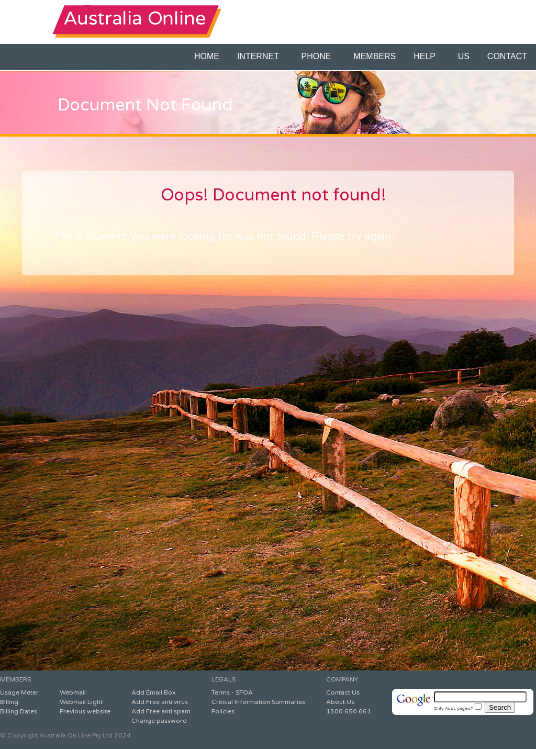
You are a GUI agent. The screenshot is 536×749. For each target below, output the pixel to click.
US (464, 56)
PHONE (319, 56)
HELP (427, 56)
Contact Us (343, 692)
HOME (206, 56)
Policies (222, 711)
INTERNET (260, 56)
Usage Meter (19, 692)
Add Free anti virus (159, 702)
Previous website (85, 711)
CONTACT (507, 56)
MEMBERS (374, 56)
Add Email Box (153, 692)
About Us (340, 702)
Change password (159, 720)
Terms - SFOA (232, 692)
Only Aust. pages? (458, 708)
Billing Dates (18, 711)
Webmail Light (81, 702)
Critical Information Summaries (258, 702)
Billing (9, 702)
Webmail (73, 692)
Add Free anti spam (161, 711)
